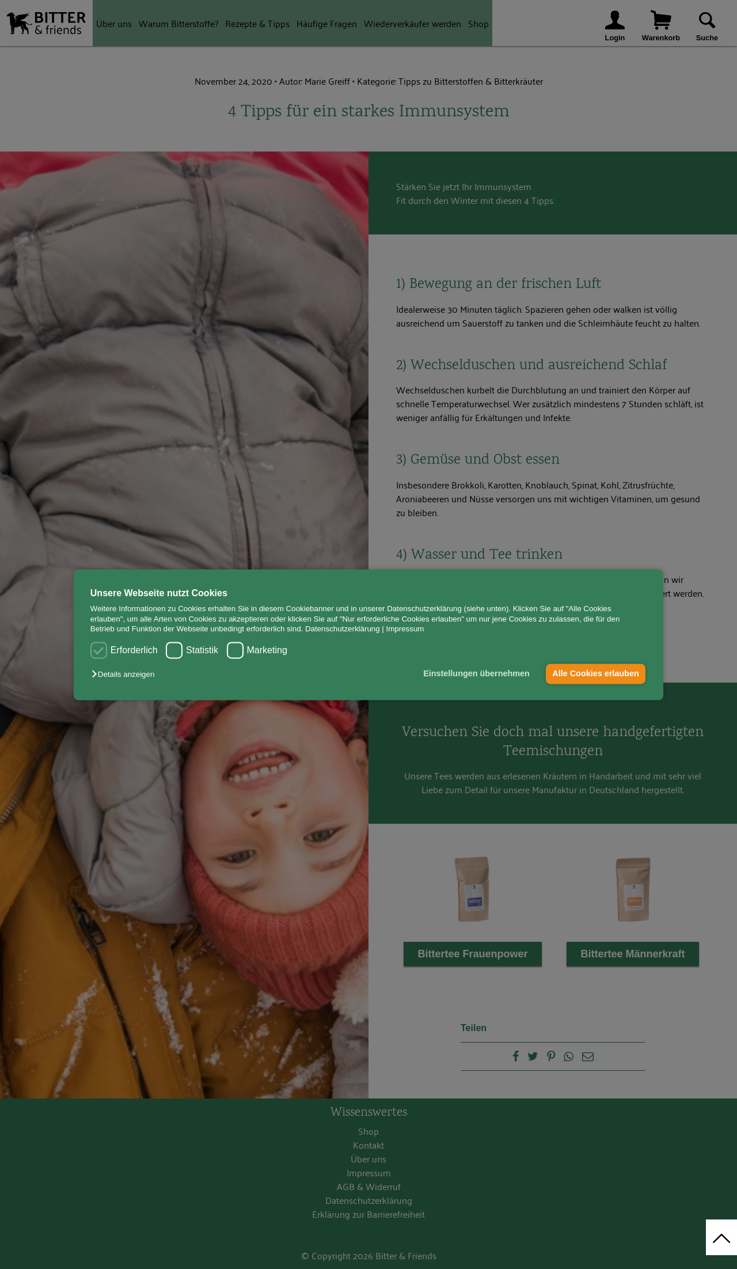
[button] (125, 674)
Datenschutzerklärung (342, 628)
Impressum (405, 628)
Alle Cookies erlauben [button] (595, 674)
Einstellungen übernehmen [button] (476, 674)
